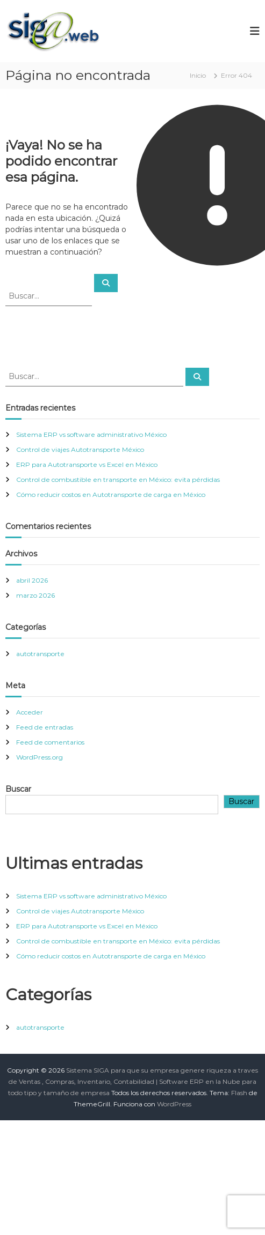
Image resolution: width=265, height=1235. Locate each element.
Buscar (18, 789)
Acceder (29, 712)
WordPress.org (39, 757)
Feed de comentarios (50, 742)
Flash (239, 1093)
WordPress (174, 1104)
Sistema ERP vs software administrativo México (91, 434)
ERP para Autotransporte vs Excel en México (86, 464)
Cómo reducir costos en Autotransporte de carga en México (110, 494)
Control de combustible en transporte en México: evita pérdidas (118, 479)
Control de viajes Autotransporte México (80, 449)
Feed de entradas (44, 727)
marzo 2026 (35, 595)
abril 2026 (32, 580)
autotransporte (40, 654)
